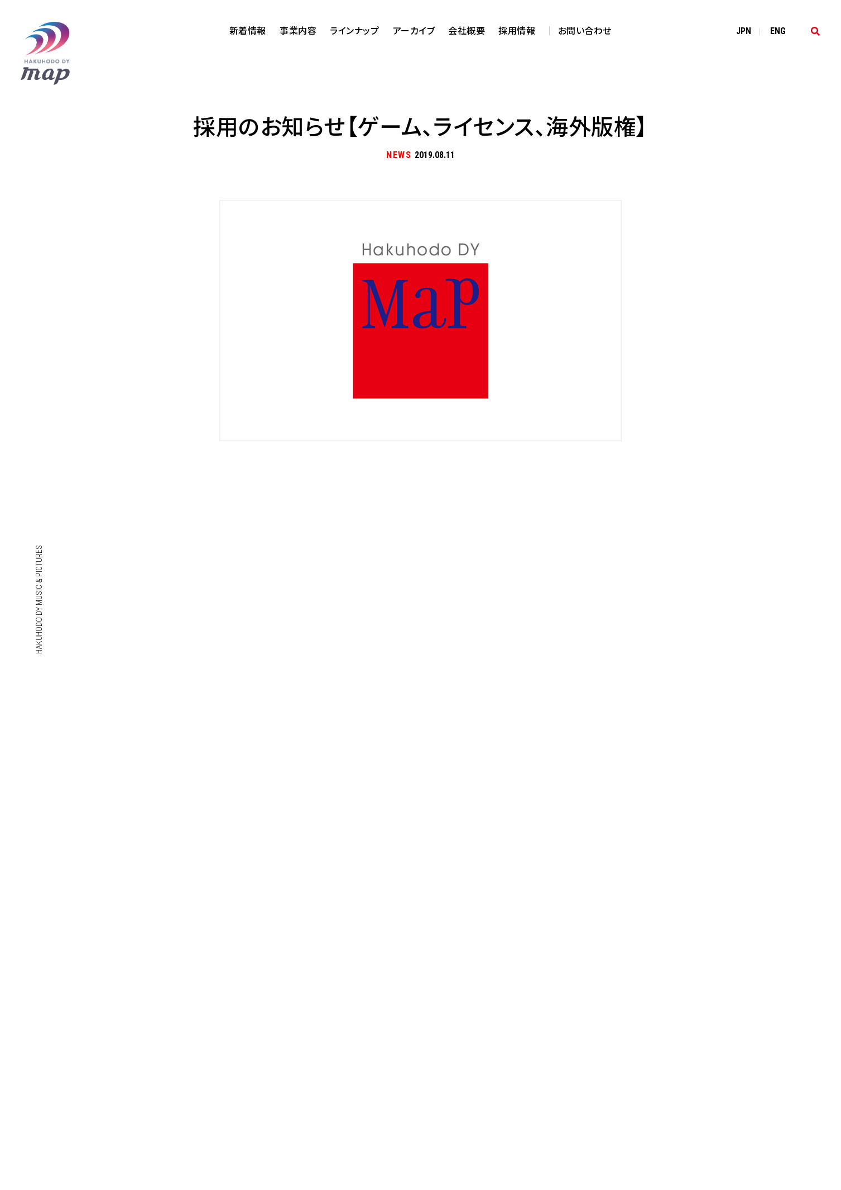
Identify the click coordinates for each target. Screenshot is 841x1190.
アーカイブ (414, 30)
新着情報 (247, 30)
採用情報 (516, 30)
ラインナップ (354, 30)
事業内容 (298, 30)
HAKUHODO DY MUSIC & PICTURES (39, 599)
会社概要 (466, 30)
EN (778, 31)
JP (743, 31)
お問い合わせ (585, 30)
